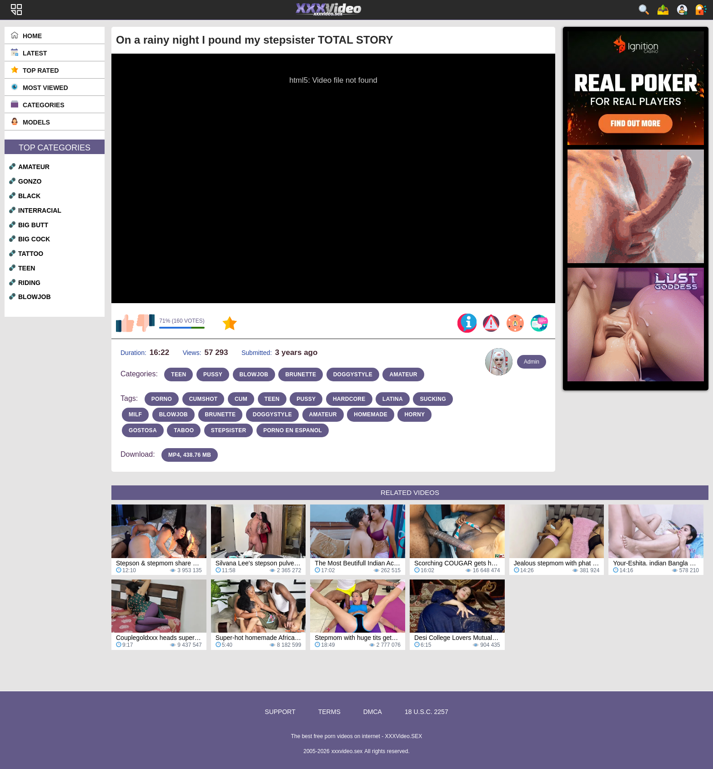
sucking (433, 399)
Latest (35, 53)
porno (161, 399)
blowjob (34, 296)
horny (414, 414)
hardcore (349, 399)
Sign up (682, 9)
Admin (531, 362)
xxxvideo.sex (347, 751)
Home (32, 36)
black (29, 196)
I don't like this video (145, 323)
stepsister (228, 430)
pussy (212, 374)
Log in (701, 9)
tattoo (30, 253)
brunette (300, 374)
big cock (34, 239)
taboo (184, 430)
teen (26, 268)
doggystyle (352, 374)
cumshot (203, 399)
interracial (39, 210)
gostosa (143, 430)
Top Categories (54, 147)
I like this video (125, 323)
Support (280, 711)
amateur (34, 166)
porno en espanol (292, 430)
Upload (663, 9)
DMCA (372, 711)
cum (241, 399)
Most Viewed (45, 87)
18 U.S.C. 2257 (426, 711)
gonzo (29, 181)
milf (135, 414)
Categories (44, 105)
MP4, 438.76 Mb (189, 455)
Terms (329, 711)
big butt (33, 225)
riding (29, 282)
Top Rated (41, 70)
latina (392, 399)
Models (36, 122)
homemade (370, 414)
